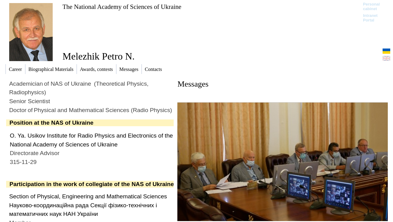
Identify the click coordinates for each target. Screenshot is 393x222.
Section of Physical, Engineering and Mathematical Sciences (88, 196)
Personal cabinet (371, 6)
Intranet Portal (370, 17)
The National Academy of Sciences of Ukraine (121, 6)
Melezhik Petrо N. (98, 56)
